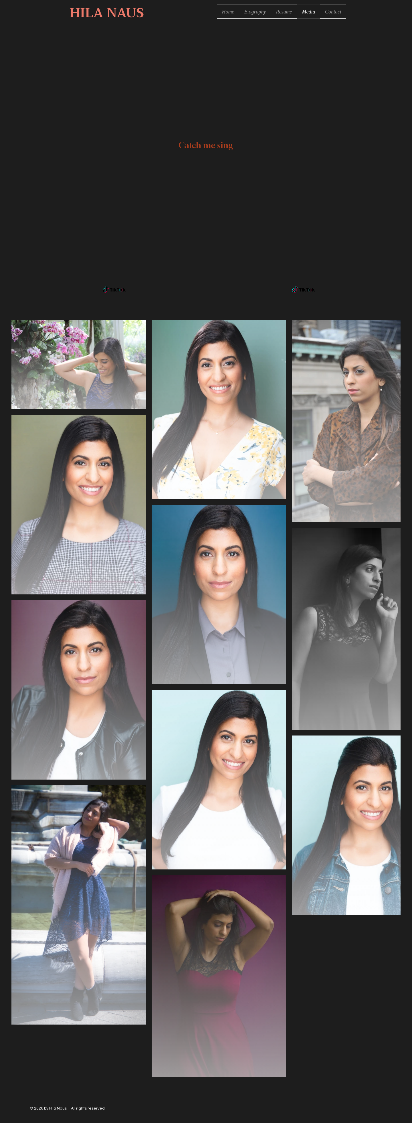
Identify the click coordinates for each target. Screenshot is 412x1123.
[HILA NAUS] (106, 13)
